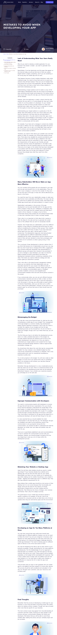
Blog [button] (42, 2)
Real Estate (42, 628)
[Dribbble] (45, 633)
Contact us (50, 2)
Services (48, 628)
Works (36, 628)
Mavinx (4, 22)
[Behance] (47, 633)
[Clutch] (50, 633)
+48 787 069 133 (18, 630)
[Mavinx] (8, 3)
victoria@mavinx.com (8, 630)
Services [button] (31, 2)
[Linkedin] (53, 633)
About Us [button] (37, 2)
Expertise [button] (24, 2)
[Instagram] (42, 633)
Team (52, 628)
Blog (7, 22)
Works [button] (19, 2)
